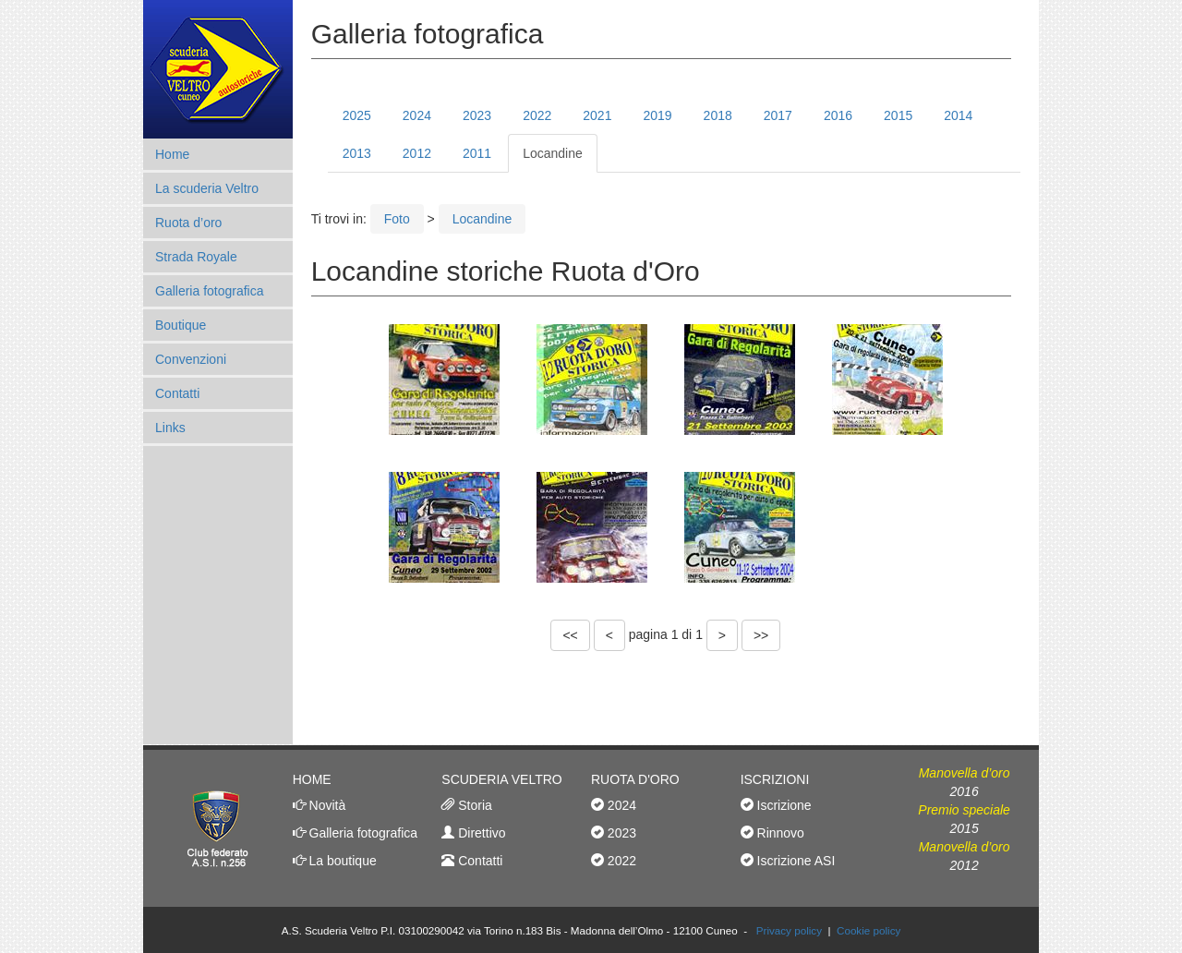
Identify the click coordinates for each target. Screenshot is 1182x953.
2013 (357, 153)
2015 (898, 115)
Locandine (553, 153)
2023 (477, 115)
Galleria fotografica (209, 290)
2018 (718, 115)
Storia (472, 805)
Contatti (177, 393)
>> (761, 635)
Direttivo (479, 833)
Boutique (180, 325)
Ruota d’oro (188, 222)
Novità (326, 805)
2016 (838, 115)
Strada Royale (196, 256)
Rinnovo (779, 833)
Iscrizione (783, 805)
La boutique (341, 860)
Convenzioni (190, 359)
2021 (597, 115)
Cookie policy (868, 930)
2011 (477, 153)
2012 (417, 153)
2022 (537, 115)
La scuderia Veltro (207, 188)
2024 (417, 115)
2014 (958, 115)
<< (569, 635)
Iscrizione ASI (795, 860)
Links (170, 427)
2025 (357, 115)
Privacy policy (789, 930)
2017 (778, 115)
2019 (657, 115)
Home (172, 154)
